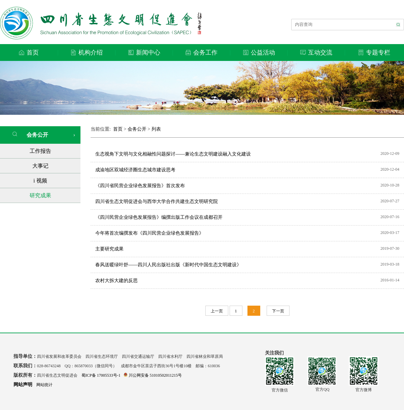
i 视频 (40, 180)
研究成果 (40, 195)
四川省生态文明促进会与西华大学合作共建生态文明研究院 (156, 201)
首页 (118, 129)
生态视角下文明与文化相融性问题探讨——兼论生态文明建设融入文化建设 (173, 154)
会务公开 (30, 134)
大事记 (40, 166)
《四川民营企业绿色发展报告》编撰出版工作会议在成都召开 (159, 217)
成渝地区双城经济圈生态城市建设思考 (135, 169)
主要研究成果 (109, 248)
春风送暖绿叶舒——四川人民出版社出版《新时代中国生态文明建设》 (168, 264)
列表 (156, 129)
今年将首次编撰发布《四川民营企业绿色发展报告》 (149, 233)
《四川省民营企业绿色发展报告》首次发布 (140, 185)
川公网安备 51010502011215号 (153, 375)
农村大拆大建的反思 (116, 280)
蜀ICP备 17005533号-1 (101, 375)
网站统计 (44, 384)
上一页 (217, 311)
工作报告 (40, 151)
